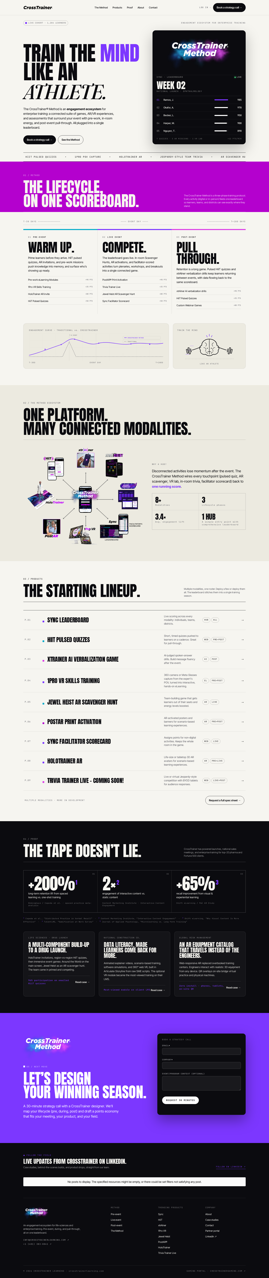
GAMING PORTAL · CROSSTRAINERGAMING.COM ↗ (216, 1271)
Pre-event (116, 1214)
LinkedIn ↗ (211, 1236)
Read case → (82, 982)
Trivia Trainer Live (167, 1252)
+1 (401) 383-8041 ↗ (37, 1244)
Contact (153, 7)
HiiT (160, 1219)
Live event (116, 1219)
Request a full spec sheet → (225, 800)
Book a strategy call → (229, 7)
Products (117, 7)
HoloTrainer (164, 1247)
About (141, 7)
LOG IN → (205, 7)
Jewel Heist (164, 1236)
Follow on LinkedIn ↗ (231, 1166)
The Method (101, 7)
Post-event (116, 1225)
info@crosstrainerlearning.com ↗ (46, 1240)
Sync (160, 1214)
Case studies (212, 1219)
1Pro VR (162, 1230)
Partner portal (212, 1230)
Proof (130, 7)
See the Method (71, 139)
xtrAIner (162, 1225)
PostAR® (162, 1241)
